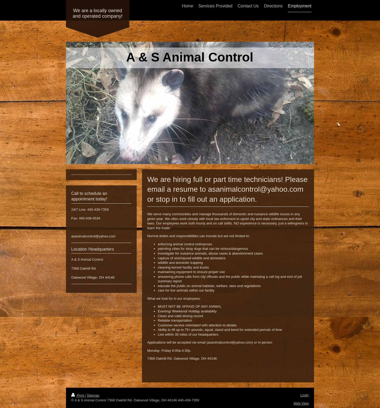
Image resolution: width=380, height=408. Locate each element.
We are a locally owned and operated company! (97, 13)
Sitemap (93, 395)
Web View (301, 403)
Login (304, 395)
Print (78, 395)
